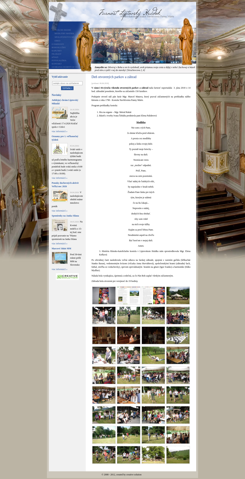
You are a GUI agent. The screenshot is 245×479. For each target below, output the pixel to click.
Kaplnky (57, 50)
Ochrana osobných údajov (67, 67)
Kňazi (55, 57)
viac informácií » (59, 131)
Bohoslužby (59, 47)
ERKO (57, 41)
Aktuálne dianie (61, 30)
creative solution (134, 474)
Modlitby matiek (64, 33)
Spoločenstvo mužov (67, 37)
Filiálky (56, 54)
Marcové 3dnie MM (61, 248)
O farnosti (58, 44)
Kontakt (57, 64)
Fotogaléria (59, 60)
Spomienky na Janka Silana (65, 215)
